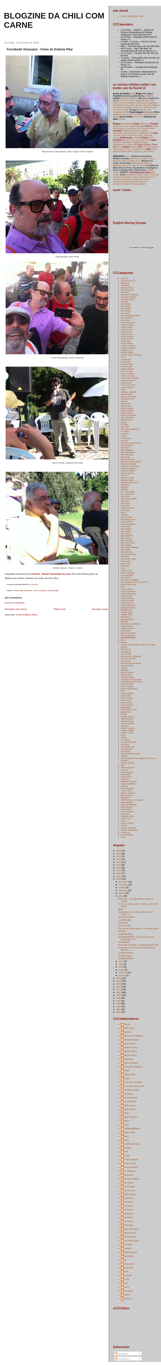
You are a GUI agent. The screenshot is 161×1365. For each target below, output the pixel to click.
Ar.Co (123, 357)
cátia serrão (126, 383)
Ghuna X (125, 475)
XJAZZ (124, 825)
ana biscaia (126, 304)
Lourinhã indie (124, 920)
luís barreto (126, 577)
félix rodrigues (127, 450)
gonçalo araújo (127, 478)
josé (126, 1271)
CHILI (123, 389)
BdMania (133, 98)
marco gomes (127, 589)
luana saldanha (128, 573)
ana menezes (127, 318)
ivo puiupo (125, 510)
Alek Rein (125, 292)
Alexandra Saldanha (134, 1036)
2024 (118, 856)
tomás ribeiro (127, 809)
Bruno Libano (131, 1055)
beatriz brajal (126, 366)
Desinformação (125, 955)
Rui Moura (129, 1182)
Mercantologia (53, 591)
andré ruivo (126, 341)
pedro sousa (126, 702)
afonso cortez (127, 287)
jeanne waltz (126, 517)
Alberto (128, 1032)
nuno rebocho (127, 665)
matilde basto (127, 612)
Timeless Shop (147, 128)
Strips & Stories (130, 133)
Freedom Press (139, 149)
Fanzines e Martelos (134, 1067)
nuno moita (126, 661)
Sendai (124, 756)
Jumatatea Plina (143, 140)
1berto (127, 1024)
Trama (146, 114)
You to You (138, 117)
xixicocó (128, 1298)
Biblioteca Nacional (121, 165)
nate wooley (126, 654)
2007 (118, 1001)
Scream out (130, 1190)
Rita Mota (129, 1175)
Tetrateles (125, 797)
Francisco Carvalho (133, 1082)
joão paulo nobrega (129, 547)
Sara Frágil (130, 1186)
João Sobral (130, 1109)
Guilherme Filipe (132, 1090)
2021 (118, 865)
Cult (122, 100)
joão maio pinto (128, 542)
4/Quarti (116, 135)
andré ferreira (127, 329)
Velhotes (122, 119)
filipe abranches (26, 591)
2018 (118, 873)
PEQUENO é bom (129, 709)
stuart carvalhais (128, 784)
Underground (124, 942)
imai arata (125, 496)
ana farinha (126, 311)
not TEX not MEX (128, 658)
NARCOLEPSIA (132, 1144)
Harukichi (125, 485)
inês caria (125, 501)
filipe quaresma (128, 459)
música (124, 642)
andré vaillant (127, 343)
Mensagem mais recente (16, 609)
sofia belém (126, 774)
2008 (118, 998)
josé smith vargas (129, 559)
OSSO (116, 172)
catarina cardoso (128, 380)
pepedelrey (126, 707)
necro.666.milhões (126, 917)
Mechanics (125, 617)
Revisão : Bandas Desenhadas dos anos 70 (53, 574)
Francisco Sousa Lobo (135, 1086)
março (122, 970)
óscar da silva (127, 684)
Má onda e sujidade (130, 580)
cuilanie (128, 1248)
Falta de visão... (125, 925)
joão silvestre (127, 552)
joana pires (126, 526)
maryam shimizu (128, 607)
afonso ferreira (127, 290)
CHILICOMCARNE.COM (132, 16)
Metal (120, 909)
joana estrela (126, 522)
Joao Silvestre (131, 1117)
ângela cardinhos (128, 348)
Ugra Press (145, 123)
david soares (126, 413)
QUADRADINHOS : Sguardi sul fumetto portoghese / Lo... (136, 938)
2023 (118, 859)
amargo (124, 301)
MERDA (124, 621)
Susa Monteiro (127, 788)
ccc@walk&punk (125, 934)
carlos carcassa (128, 376)
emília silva (126, 438)
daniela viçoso (127, 408)
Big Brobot (127, 130)
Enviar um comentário (15, 603)
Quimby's (138, 151)
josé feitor (125, 556)
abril (121, 967)
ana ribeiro (125, 320)
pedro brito (125, 695)
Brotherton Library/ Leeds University (142, 174)
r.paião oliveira (127, 716)
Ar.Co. (127, 156)
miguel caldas (127, 626)
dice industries (127, 417)
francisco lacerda (128, 464)
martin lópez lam (128, 605)
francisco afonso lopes (131, 461)
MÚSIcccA (125, 649)
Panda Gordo (127, 686)
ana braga (125, 306)
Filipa (127, 1070)
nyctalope (129, 1291)
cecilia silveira (127, 387)
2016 (118, 879)
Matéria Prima (119, 114)
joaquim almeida (128, 554)
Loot (127, 1125)
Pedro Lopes (130, 1163)
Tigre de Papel (150, 107)
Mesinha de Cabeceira (131, 624)
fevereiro (123, 972)
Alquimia (124, 98)
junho (121, 961)
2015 (118, 978)
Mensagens (121, 1353)
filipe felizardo (127, 454)
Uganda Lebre (127, 816)
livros (123, 568)
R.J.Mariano (130, 1171)
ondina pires (126, 675)
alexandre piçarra (128, 297)
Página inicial (60, 609)
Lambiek (136, 137)
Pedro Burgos (127, 698)
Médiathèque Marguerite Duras (135, 179)
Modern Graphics (141, 130)
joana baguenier (128, 519)
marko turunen (127, 598)
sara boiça (125, 751)
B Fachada (126, 362)
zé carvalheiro (127, 835)
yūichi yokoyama (128, 828)
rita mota (125, 726)
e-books (124, 434)
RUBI (123, 735)
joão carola (126, 531)
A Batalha (125, 285)
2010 (118, 992)
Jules (127, 1121)
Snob (135, 107)
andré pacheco (127, 336)
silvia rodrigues (127, 767)
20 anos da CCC (128, 281)
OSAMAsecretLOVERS (131, 682)
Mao (123, 587)
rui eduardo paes (128, 742)
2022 (118, 862)
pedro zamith (127, 705)
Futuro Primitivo (128, 471)
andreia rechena (128, 345)
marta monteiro (128, 600)
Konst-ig (134, 147)
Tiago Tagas (130, 1194)
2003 (118, 1012)
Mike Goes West (128, 633)
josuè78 (128, 1275)
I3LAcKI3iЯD (130, 1101)
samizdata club (127, 746)
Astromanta (126, 359)
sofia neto (125, 779)
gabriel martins (127, 473)
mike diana (126, 631)
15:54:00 (34, 585)
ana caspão (126, 308)
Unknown (129, 1198)
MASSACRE (126, 610)
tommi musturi (127, 811)
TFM (151, 133)
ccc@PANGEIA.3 (126, 958)
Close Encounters (150, 147)
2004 (118, 1009)
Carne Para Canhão (130, 378)
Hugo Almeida (131, 1097)
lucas (127, 1279)
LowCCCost (126, 570)
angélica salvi (127, 350)
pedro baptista (127, 693)
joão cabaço (126, 529)
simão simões (127, 772)
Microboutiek (127, 123)
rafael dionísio (127, 719)
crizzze (124, 401)
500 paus (125, 283)
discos (124, 422)
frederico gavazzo (129, 468)
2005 (118, 1006)
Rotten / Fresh (127, 733)
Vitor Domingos (132, 1229)
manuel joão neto (128, 584)
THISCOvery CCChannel (132, 800)
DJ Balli (124, 424)
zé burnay (125, 832)
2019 (118, 870)
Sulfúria (124, 786)
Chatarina (129, 1059)
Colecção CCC (127, 399)
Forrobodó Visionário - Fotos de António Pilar (40, 49)
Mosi (123, 640)
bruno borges (127, 371)
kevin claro (125, 563)
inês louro (125, 505)
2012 (118, 987)
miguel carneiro (128, 628)
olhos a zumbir (127, 672)
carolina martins (132, 1240)
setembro (123, 890)
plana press (126, 712)
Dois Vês (125, 427)
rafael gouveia (127, 721)
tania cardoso (127, 795)
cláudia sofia (126, 394)
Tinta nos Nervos (120, 110)
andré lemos (126, 332)
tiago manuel (126, 807)
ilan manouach (127, 494)
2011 (118, 989)
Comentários (122, 1359)
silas (123, 765)
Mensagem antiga (100, 609)
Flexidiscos (118, 144)
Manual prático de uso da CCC (135, 582)
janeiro (122, 975)
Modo (139, 135)
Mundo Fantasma (135, 114)
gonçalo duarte (127, 480)
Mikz (127, 1136)
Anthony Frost (128, 140)
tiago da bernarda (129, 804)
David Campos (131, 1063)
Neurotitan (118, 133)
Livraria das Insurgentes (146, 103)
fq (125, 1260)
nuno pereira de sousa (131, 663)
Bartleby (116, 142)
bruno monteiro (128, 373)
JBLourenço (130, 1105)
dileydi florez (126, 420)
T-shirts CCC (126, 791)
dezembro (123, 882)
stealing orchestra (129, 781)
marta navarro (127, 603)
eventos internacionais (131, 443)
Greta (131, 100)
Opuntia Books (127, 677)
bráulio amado (127, 369)
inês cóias (125, 503)
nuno (127, 1287)
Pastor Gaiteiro (131, 1159)
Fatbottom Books (140, 142)
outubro (122, 887)
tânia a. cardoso (128, 793)
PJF (126, 1152)
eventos (16, 591)
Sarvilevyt (117, 126)
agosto (122, 893)
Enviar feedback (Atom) (26, 615)
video (123, 821)
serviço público (127, 763)
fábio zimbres (127, 445)
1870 (133, 93)
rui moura (125, 744)
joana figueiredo (128, 524)
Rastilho (149, 96)
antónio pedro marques (131, 355)
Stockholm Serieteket (122, 181)
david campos (127, 410)
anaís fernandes (128, 322)
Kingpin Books (141, 100)
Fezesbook (123, 922)
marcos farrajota (39, 591)
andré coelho (127, 327)
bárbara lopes (127, 364)
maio (121, 964)
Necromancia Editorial (131, 656)
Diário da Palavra (128, 415)
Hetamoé (129, 1094)
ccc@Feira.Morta (126, 953)
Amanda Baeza (132, 1040)
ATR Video (129, 1028)
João (127, 1113)
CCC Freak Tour (128, 385)
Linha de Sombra (126, 103)
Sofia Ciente (126, 777)
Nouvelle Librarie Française (139, 105)
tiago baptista (127, 802)
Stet (140, 107)
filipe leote (125, 457)
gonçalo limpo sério (129, 482)
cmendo (128, 1244)
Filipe (127, 1078)
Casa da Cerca (138, 165)
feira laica (125, 447)
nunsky (124, 668)
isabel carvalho (127, 508)
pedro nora (126, 700)
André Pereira (131, 1051)
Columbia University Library (125, 177)
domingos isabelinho (130, 429)
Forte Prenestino (128, 135)
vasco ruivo (126, 818)
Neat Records (119, 105)
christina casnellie (129, 392)
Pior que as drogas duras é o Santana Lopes (138, 928)
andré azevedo (127, 325)
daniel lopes (126, 406)
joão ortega (126, 545)
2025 (118, 853)
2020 (118, 868)
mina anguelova (128, 635)
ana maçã (125, 313)
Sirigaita (128, 107)
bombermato (130, 1237)
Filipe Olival (130, 1074)
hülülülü (124, 489)
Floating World (126, 151)
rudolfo (124, 737)
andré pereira (127, 338)
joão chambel (127, 536)
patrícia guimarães (129, 689)
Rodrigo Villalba (132, 1179)
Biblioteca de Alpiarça (141, 163)
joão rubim (125, 549)
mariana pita (126, 596)
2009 (118, 995)
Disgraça (141, 110)
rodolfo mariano (128, 728)
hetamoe (125, 487)
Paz (120, 147)
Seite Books (148, 151)
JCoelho (124, 515)
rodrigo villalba (127, 730)
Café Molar (126, 142)
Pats (123, 691)
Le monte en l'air (132, 128)
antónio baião (127, 352)
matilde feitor (126, 614)
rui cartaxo (125, 740)
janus (123, 512)
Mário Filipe (130, 1132)
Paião (127, 1155)
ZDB (126, 112)
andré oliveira (127, 334)
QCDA (124, 714)
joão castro (126, 533)
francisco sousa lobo (130, 466)
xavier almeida (127, 823)
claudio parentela (128, 396)
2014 (118, 981)
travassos (125, 814)
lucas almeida (127, 575)
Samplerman (126, 749)
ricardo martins (127, 723)
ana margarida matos (130, 315)
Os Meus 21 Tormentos (131, 679)
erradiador (129, 1256)
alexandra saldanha (130, 294)
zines (123, 837)
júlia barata (126, 561)
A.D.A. (151, 137)
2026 (118, 851)
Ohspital (124, 670)
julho (121, 896)
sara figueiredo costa (130, 753)
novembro (123, 885)
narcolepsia (126, 651)
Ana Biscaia (130, 1043)
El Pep (124, 436)
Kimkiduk (125, 566)
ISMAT (150, 170)
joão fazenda (126, 540)
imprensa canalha (129, 498)
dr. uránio (125, 431)
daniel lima (125, 403)
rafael (127, 1295)
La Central (129, 144)
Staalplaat (143, 133)
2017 (118, 876)
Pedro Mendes (131, 1167)
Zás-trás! (122, 931)
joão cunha (126, 538)
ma (126, 1283)
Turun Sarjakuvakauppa (133, 126)
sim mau (125, 770)
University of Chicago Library (133, 184)
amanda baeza (127, 299)
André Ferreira (131, 1047)
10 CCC (124, 278)
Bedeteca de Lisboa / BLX (142, 158)
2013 (118, 984)
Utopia (116, 117)
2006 (118, 1003)
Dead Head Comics (122, 149)
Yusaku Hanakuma (129, 830)
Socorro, (154, 114)
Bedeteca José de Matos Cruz (126, 161)
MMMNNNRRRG (128, 638)
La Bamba (148, 112)
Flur (126, 100)
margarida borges (129, 593)
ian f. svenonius (128, 491)
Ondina (128, 1148)
